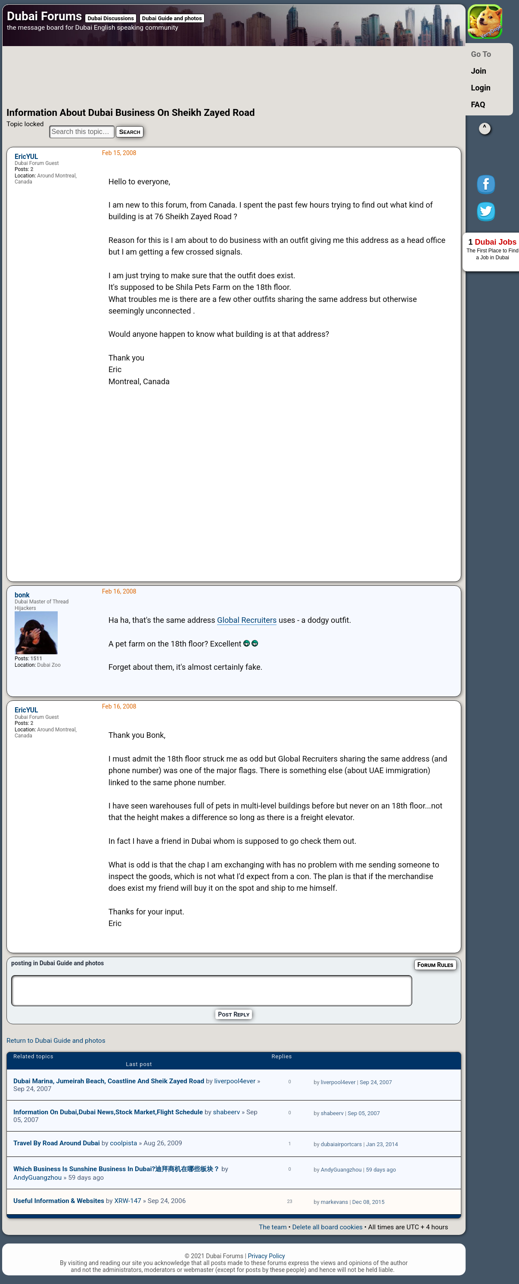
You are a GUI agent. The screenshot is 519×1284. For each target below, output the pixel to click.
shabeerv (226, 1112)
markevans (334, 1202)
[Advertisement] (217, 76)
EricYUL (26, 157)
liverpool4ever (235, 1081)
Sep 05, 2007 (364, 1113)
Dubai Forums (44, 16)
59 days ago (381, 1169)
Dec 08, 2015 (368, 1202)
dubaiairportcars (341, 1144)
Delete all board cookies (327, 1227)
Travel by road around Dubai (56, 1143)
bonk (22, 595)
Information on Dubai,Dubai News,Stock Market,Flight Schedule (108, 1112)
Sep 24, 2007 (376, 1082)
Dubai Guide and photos (172, 18)
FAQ (478, 104)
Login (481, 87)
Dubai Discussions (110, 18)
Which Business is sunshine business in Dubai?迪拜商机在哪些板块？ (116, 1169)
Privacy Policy (266, 1256)
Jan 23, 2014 (382, 1144)
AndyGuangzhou (37, 1177)
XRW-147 (127, 1201)
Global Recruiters (247, 620)
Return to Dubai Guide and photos (56, 1041)
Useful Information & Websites (58, 1201)
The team (273, 1227)
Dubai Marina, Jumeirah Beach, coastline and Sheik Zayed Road (108, 1081)
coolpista (123, 1143)
